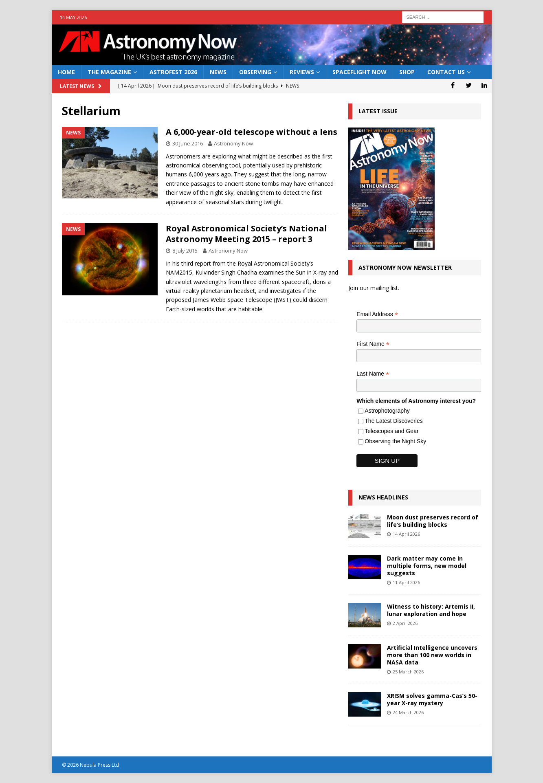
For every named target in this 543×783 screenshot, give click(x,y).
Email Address (377, 314)
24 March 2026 (408, 712)
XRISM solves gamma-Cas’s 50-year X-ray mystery (432, 699)
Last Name (372, 374)
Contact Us (446, 72)
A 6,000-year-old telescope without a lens (251, 131)
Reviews (302, 72)
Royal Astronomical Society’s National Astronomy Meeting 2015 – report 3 (246, 233)
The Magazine (109, 72)
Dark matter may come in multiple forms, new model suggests (426, 565)
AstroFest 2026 (173, 72)
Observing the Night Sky (395, 441)
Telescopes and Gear (391, 431)
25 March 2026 (408, 672)
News (218, 72)
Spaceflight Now (359, 72)
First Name (372, 344)
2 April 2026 (405, 623)
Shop (407, 72)
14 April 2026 (406, 534)
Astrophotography (387, 410)
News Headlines (383, 497)
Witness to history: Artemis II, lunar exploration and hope (431, 610)
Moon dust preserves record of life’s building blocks (432, 520)
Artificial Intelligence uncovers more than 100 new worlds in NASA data (432, 655)
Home (66, 72)
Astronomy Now (233, 143)
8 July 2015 (185, 250)
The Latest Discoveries (393, 421)
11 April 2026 (406, 582)
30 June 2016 (187, 143)
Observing (255, 72)
